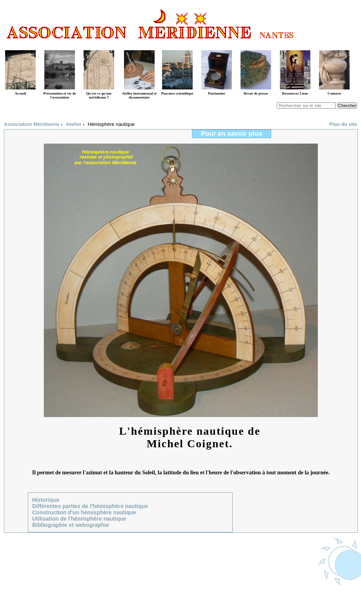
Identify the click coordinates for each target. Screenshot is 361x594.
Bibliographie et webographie (70, 525)
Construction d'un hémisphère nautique (84, 512)
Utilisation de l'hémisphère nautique (79, 519)
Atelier (73, 124)
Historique (45, 500)
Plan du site (343, 124)
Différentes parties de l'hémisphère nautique (90, 506)
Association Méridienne (31, 124)
